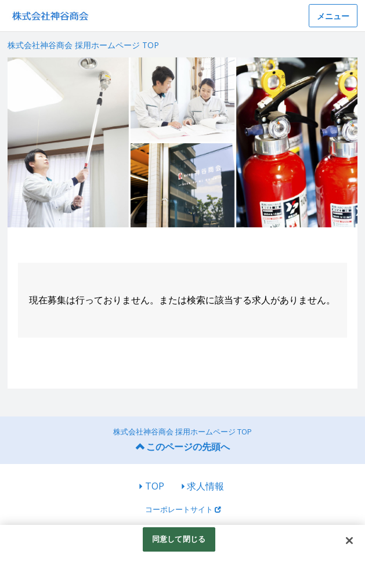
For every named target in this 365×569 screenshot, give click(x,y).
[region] (182, 547)
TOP (154, 486)
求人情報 (205, 486)
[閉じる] (349, 540)
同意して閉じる (178, 539)
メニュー (333, 15)
